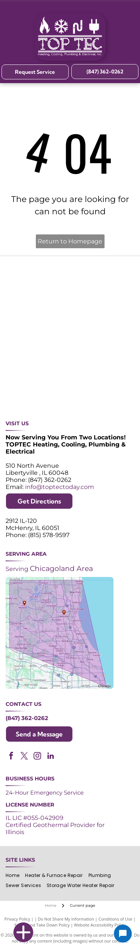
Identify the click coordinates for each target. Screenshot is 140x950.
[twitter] (24, 756)
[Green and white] (102, 392)
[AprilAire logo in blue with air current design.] (102, 362)
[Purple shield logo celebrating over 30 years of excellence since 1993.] (38, 273)
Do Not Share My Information (66, 919)
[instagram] (37, 756)
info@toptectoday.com (59, 486)
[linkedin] (50, 756)
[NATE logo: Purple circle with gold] (102, 303)
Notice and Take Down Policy (42, 925)
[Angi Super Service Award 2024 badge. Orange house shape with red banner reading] (38, 303)
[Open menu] (130, 36)
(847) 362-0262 (27, 718)
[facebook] (11, 756)
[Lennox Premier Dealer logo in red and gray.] (38, 362)
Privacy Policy (17, 919)
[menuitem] (15, 875)
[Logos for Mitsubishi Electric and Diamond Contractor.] (38, 392)
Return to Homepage (70, 241)
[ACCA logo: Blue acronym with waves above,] (102, 333)
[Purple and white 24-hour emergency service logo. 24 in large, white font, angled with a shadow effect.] (102, 273)
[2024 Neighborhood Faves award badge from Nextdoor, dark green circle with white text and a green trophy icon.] (38, 333)
